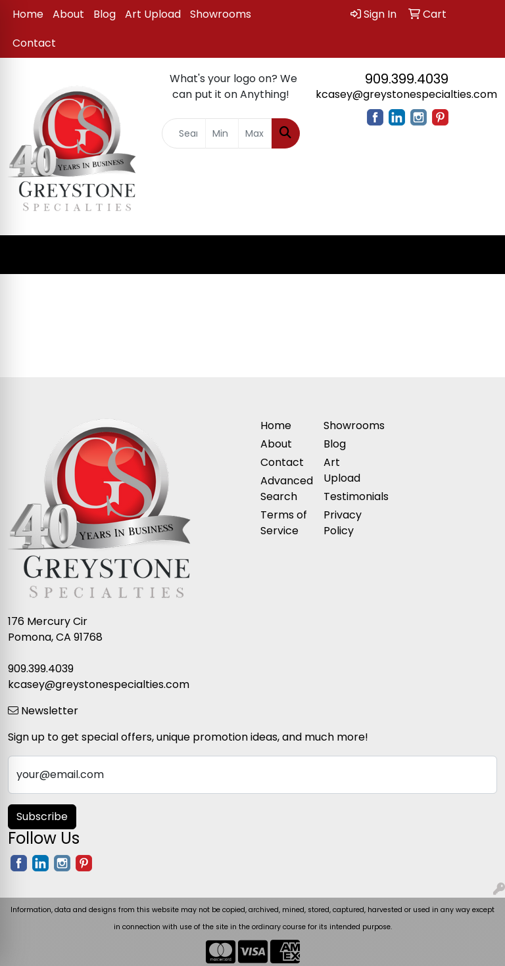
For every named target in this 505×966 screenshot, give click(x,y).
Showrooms (220, 14)
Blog (104, 14)
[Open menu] (479, 255)
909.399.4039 (406, 79)
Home (27, 14)
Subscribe (42, 816)
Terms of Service (283, 522)
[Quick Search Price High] (255, 133)
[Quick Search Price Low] (222, 133)
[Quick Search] (184, 133)
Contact (34, 43)
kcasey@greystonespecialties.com (406, 94)
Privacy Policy (343, 522)
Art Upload (153, 14)
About (68, 14)
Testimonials (347, 496)
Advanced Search (284, 488)
